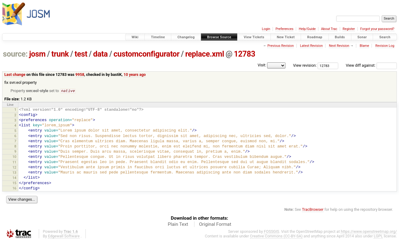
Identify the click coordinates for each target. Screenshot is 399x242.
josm (37, 54)
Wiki (135, 37)
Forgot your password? (377, 29)
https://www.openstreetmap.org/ (369, 231)
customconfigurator (147, 54)
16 (14, 188)
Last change (14, 74)
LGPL (378, 236)
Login (266, 29)
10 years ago (135, 74)
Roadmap (314, 37)
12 (14, 168)
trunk (60, 54)
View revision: (305, 65)
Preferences (284, 29)
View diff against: (371, 65)
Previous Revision (280, 46)
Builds (340, 37)
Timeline (158, 37)
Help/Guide (307, 29)
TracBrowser (313, 209)
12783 (244, 54)
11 (14, 162)
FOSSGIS (271, 231)
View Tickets (254, 37)
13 (14, 173)
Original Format (215, 224)
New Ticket (286, 37)
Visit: (262, 65)
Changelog (185, 37)
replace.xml (204, 54)
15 (14, 183)
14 (14, 178)
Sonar (362, 37)
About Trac (329, 29)
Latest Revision (311, 46)
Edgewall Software (64, 236)
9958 (79, 74)
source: (15, 54)
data (100, 54)
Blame (364, 46)
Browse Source (219, 37)
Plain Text (178, 224)
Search (384, 37)
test (80, 54)
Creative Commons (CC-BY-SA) (276, 236)
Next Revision (339, 46)
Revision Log (384, 46)
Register (349, 29)
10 (14, 157)
